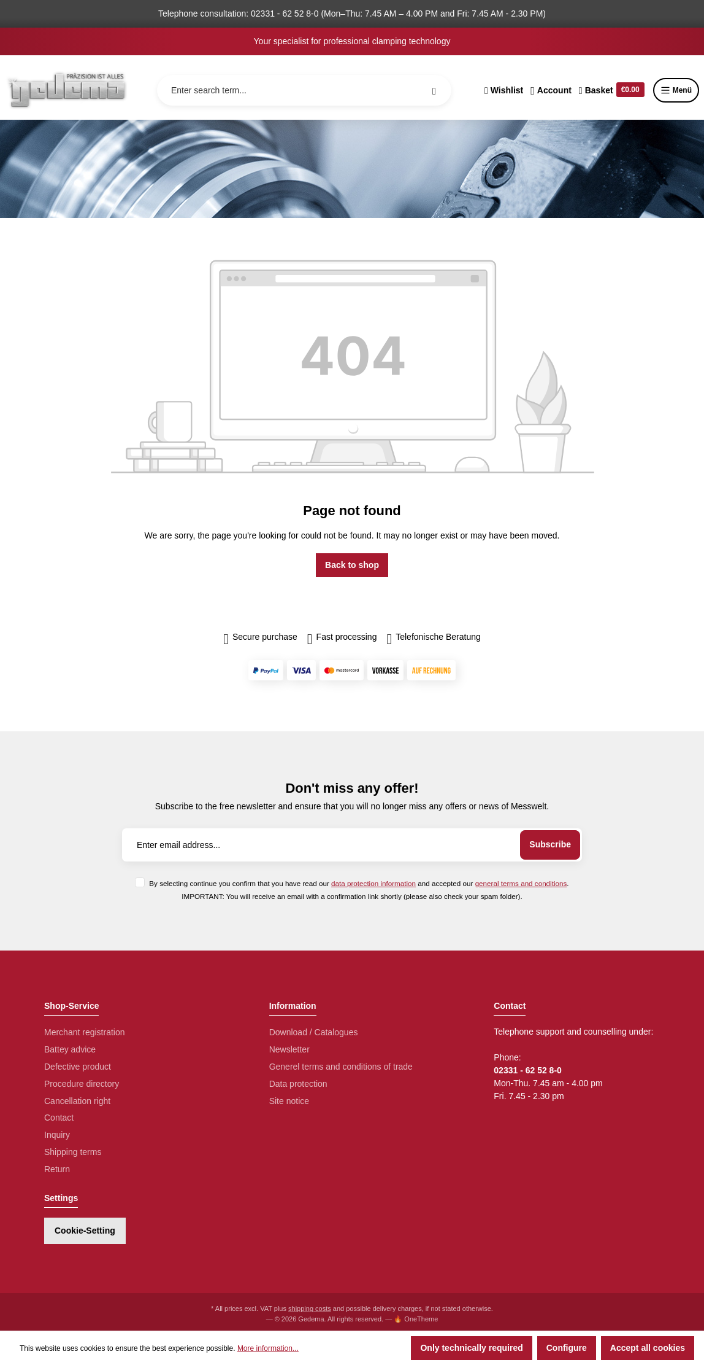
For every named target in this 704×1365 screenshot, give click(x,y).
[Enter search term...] (304, 90)
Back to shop (352, 565)
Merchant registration (84, 1032)
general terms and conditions (521, 883)
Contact (59, 1117)
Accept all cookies (647, 1348)
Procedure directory (81, 1084)
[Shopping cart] (611, 90)
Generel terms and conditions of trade (341, 1066)
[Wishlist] (504, 90)
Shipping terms (72, 1152)
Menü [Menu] (676, 90)
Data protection (298, 1084)
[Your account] (551, 90)
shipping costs (309, 1308)
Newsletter (289, 1049)
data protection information (373, 883)
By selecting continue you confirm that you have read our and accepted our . (358, 883)
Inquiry (57, 1135)
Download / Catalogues (313, 1032)
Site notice (289, 1101)
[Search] (434, 90)
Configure (566, 1348)
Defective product (77, 1066)
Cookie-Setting (85, 1230)
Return (57, 1169)
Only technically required (471, 1348)
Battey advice (70, 1049)
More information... (268, 1348)
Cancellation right (77, 1101)
